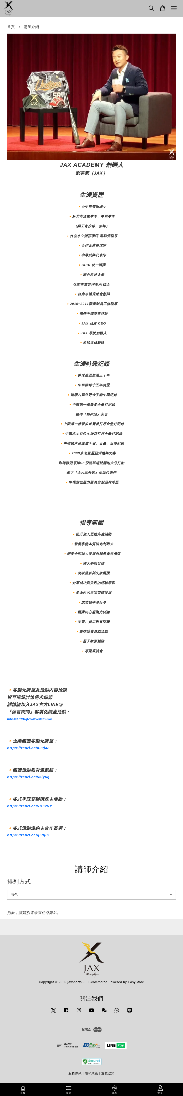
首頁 (11, 27)
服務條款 (75, 1073)
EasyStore (136, 982)
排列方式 (19, 881)
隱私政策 (91, 1073)
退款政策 (108, 1073)
